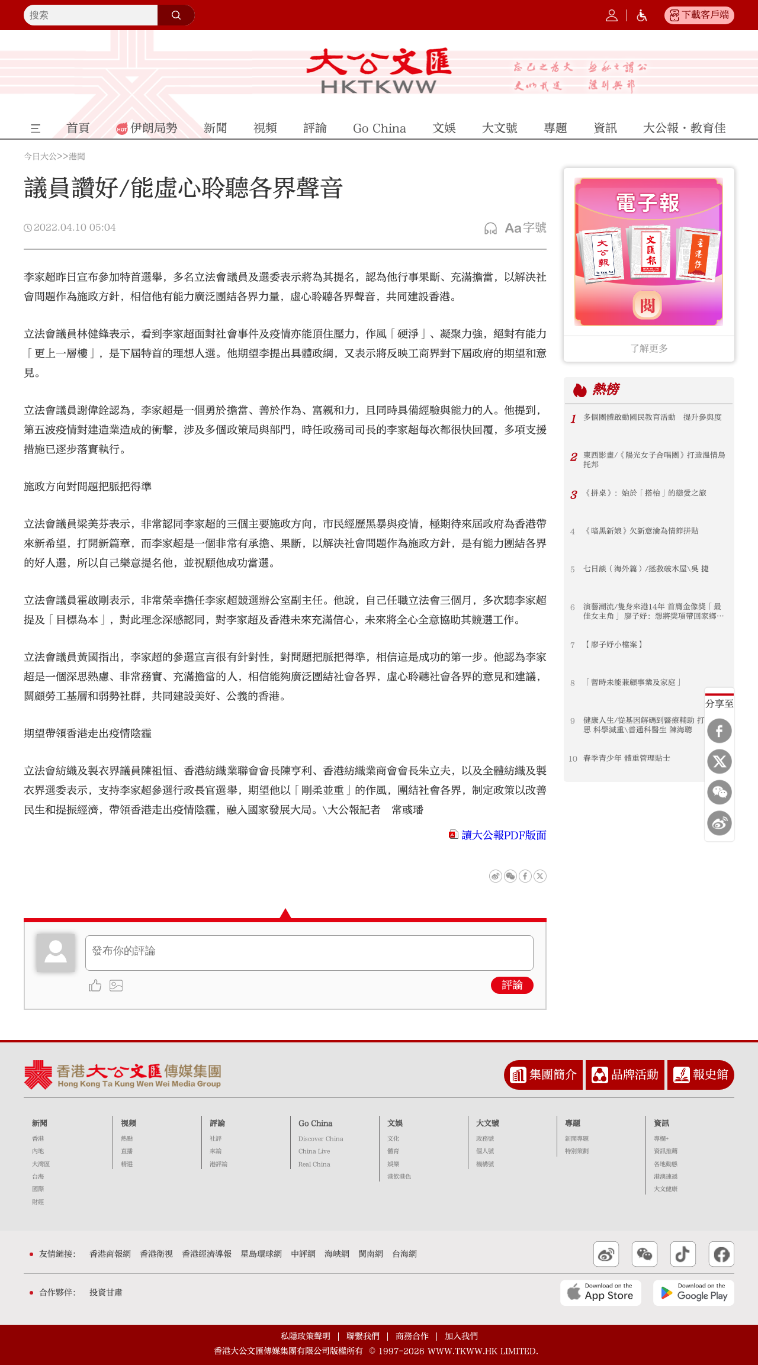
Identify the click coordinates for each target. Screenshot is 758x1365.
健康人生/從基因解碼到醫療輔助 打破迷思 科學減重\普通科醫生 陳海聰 (651, 726)
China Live (314, 1151)
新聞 (39, 1123)
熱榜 (605, 389)
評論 (512, 985)
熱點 (127, 1138)
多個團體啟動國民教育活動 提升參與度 (652, 418)
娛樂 (393, 1164)
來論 (215, 1151)
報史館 (710, 1074)
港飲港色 (399, 1176)
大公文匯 (379, 70)
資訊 (661, 1123)
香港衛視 (156, 1254)
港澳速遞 (665, 1176)
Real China (314, 1164)
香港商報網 (110, 1254)
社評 (215, 1138)
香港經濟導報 (207, 1254)
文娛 (395, 1123)
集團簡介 (553, 1074)
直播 (127, 1151)
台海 (38, 1176)
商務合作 (412, 1336)
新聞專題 (577, 1138)
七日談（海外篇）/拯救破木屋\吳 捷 (646, 569)
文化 (393, 1138)
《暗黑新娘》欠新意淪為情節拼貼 (641, 531)
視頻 (128, 1123)
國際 (38, 1189)
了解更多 (649, 348)
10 (572, 759)
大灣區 (41, 1164)
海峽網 (337, 1254)
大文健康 (665, 1189)
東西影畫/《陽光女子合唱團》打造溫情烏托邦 (654, 460)
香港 (38, 1138)
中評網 (303, 1254)
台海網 (404, 1254)
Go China (315, 1123)
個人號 (485, 1151)
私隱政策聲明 (305, 1336)
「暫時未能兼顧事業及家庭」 (633, 683)
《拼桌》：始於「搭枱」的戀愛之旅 (644, 494)
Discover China (320, 1138)
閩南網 (370, 1254)
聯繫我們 (363, 1336)
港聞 (77, 157)
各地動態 (665, 1164)
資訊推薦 (665, 1151)
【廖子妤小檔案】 (614, 645)
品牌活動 (635, 1074)
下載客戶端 (705, 14)
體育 (393, 1151)
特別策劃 (577, 1151)
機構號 (485, 1164)
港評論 (218, 1164)
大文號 (487, 1123)
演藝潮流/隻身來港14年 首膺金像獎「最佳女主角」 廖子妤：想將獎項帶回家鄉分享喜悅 (653, 612)
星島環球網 (261, 1254)
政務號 (485, 1138)
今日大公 (40, 157)
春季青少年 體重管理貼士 (626, 759)
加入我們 (461, 1336)
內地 (38, 1151)
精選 (127, 1164)
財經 (38, 1202)
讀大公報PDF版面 (504, 835)
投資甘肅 (106, 1293)
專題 (572, 1123)
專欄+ (661, 1138)
